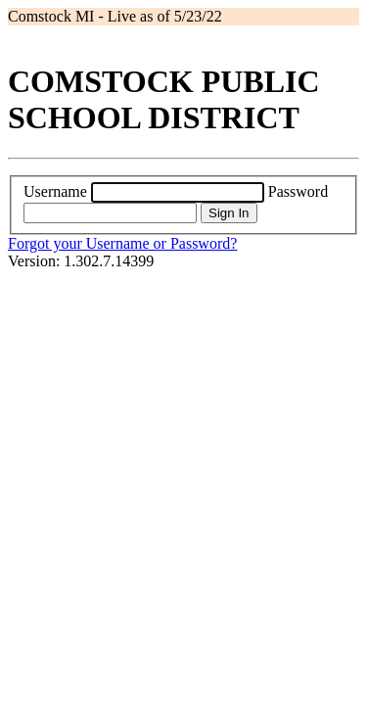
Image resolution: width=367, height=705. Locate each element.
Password (298, 191)
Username (55, 191)
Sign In (229, 213)
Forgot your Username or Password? (122, 243)
